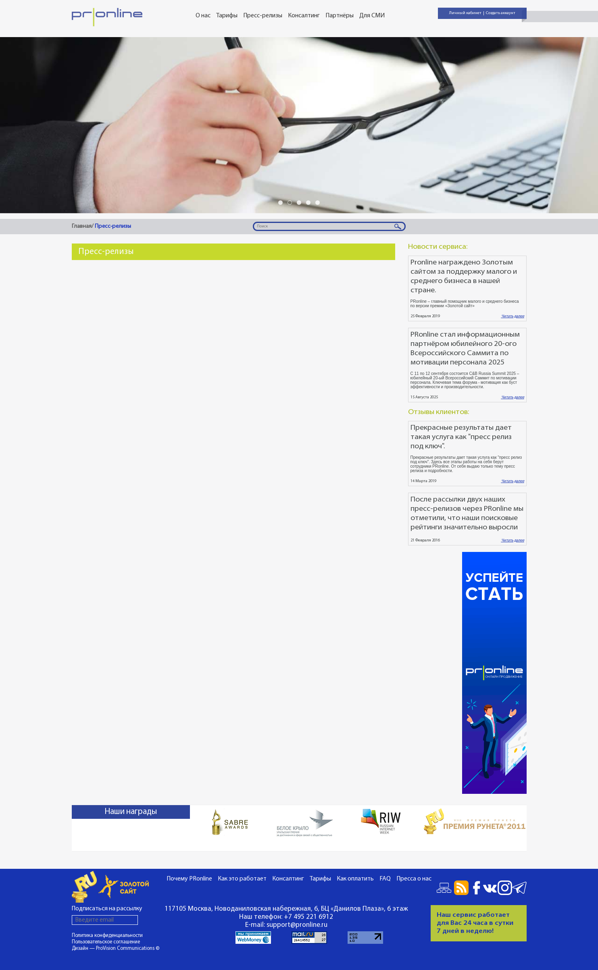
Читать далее (512, 316)
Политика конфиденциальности (107, 935)
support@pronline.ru (297, 925)
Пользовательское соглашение (106, 942)
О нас (203, 15)
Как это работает (242, 879)
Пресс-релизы (262, 15)
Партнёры (339, 15)
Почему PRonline (189, 879)
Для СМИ (372, 15)
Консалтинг (304, 15)
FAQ (385, 879)
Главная (82, 226)
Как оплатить (355, 879)
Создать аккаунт (500, 13)
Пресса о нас (413, 879)
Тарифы (227, 15)
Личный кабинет (465, 13)
